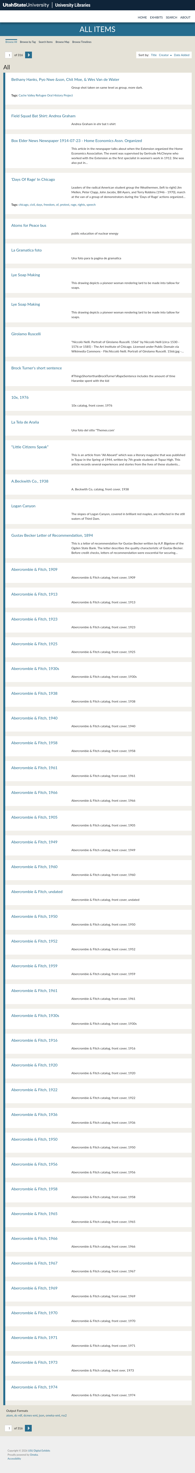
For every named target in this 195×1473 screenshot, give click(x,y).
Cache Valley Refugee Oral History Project (46, 95)
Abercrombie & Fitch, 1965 (34, 1213)
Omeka (34, 1454)
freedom (49, 204)
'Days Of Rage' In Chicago (33, 179)
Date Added (181, 55)
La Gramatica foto (26, 250)
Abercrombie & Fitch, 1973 (34, 1362)
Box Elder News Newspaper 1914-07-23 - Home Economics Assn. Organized (76, 140)
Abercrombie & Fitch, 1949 (34, 841)
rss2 (64, 1415)
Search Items (46, 41)
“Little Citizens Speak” (29, 446)
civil (32, 204)
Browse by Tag (28, 41)
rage (73, 204)
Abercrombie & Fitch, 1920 (34, 1065)
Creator (164, 55)
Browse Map (62, 41)
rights (81, 204)
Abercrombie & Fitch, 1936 (34, 1114)
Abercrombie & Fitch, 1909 (34, 569)
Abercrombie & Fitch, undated (36, 891)
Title (154, 55)
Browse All (11, 41)
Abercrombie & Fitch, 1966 (34, 792)
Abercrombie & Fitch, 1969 (34, 1288)
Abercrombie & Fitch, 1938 (34, 693)
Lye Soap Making (25, 274)
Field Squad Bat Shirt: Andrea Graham (43, 115)
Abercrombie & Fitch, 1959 (34, 965)
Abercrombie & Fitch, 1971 (34, 1337)
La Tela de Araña (25, 422)
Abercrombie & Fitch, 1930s (35, 668)
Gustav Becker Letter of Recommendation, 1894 (52, 535)
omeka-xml (53, 1415)
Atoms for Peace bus (28, 225)
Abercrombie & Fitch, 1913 (34, 594)
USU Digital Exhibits (39, 1450)
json (41, 1415)
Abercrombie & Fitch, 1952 (34, 941)
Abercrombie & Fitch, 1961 (34, 767)
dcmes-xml (31, 1415)
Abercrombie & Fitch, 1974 (34, 1387)
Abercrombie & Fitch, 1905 (34, 817)
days (39, 204)
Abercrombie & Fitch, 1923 (34, 619)
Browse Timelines (81, 41)
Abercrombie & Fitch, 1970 (34, 1312)
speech (91, 204)
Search (171, 17)
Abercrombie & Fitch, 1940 (34, 718)
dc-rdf (18, 1415)
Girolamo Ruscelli (26, 333)
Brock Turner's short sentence (36, 367)
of (57, 204)
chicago (24, 204)
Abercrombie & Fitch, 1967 (34, 1263)
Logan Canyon (23, 505)
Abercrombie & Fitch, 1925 (34, 643)
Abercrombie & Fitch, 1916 (34, 1040)
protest (64, 204)
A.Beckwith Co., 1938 (29, 481)
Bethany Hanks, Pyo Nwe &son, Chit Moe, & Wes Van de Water (65, 79)
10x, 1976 (20, 397)
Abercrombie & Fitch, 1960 (34, 866)
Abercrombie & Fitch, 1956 (34, 1164)
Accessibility (14, 1458)
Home (142, 17)
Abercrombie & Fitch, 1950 (34, 916)
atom (9, 1415)
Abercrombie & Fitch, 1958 (34, 742)
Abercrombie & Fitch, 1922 (34, 1089)
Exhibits (156, 17)
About (185, 17)
